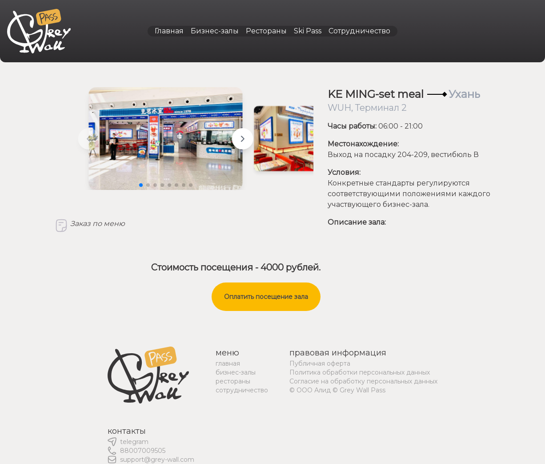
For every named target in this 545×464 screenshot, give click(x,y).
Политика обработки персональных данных (359, 372)
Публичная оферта (319, 363)
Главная (169, 31)
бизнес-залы (236, 372)
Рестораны (266, 31)
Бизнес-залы (215, 31)
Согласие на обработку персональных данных (363, 381)
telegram (134, 442)
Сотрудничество (359, 31)
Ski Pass (307, 31)
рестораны (233, 381)
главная (228, 363)
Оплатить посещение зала (266, 297)
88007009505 (142, 451)
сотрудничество (242, 390)
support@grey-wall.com (157, 460)
